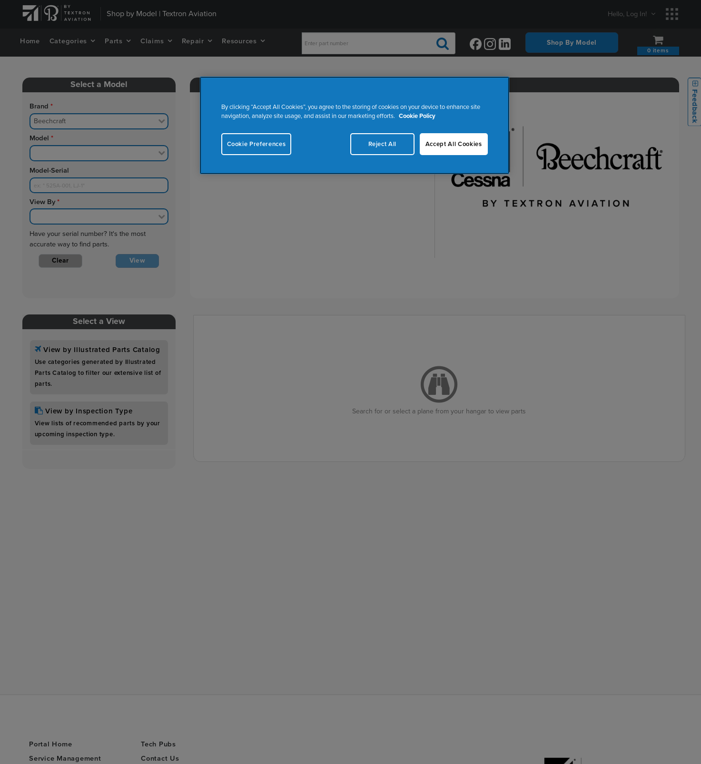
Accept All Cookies (453, 144)
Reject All (381, 144)
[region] (354, 125)
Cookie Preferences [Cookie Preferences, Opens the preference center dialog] (256, 144)
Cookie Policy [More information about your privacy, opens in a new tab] (417, 116)
